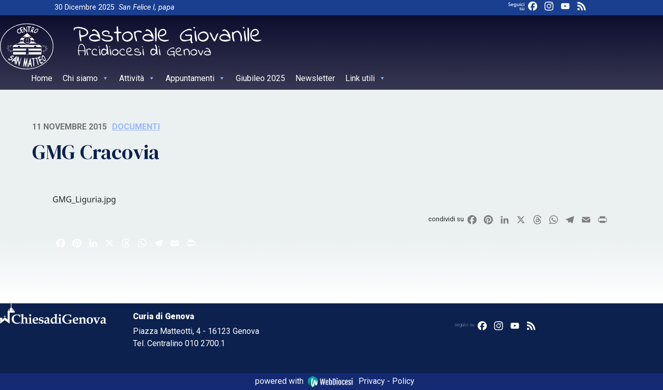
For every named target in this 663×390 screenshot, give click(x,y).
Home (41, 78)
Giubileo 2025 (260, 78)
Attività (137, 78)
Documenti (136, 127)
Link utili (365, 78)
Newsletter (315, 78)
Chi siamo (86, 78)
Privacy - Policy (386, 381)
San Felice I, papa (147, 7)
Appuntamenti (195, 78)
